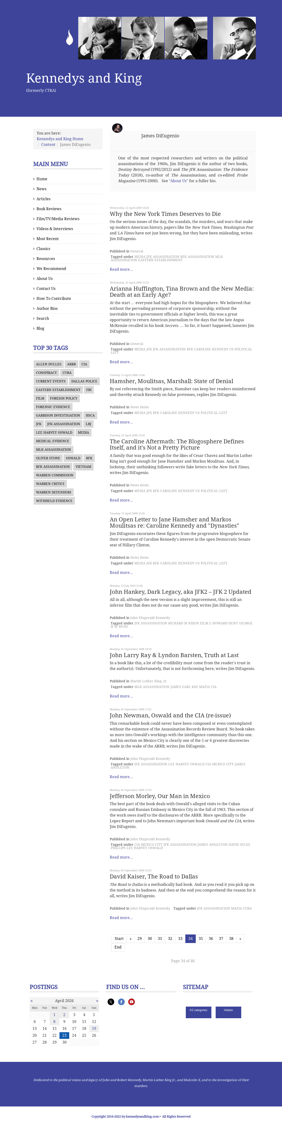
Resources (45, 258)
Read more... (121, 269)
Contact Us (45, 288)
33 (180, 938)
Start (119, 938)
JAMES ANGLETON (212, 844)
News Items (139, 407)
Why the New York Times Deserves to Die (165, 214)
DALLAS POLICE (84, 381)
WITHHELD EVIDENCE (54, 501)
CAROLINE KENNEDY (211, 349)
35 (201, 938)
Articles (43, 199)
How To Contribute (53, 298)
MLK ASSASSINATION (53, 449)
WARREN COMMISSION (54, 475)
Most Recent (47, 239)
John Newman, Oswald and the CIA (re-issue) (170, 715)
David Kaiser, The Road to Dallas (154, 876)
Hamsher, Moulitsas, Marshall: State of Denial (171, 381)
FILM (40, 398)
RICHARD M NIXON (183, 623)
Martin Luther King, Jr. (148, 681)
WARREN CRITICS (50, 484)
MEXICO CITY (223, 764)
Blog (40, 328)
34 (190, 938)
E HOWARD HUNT (223, 623)
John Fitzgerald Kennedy (150, 618)
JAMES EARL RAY (184, 687)
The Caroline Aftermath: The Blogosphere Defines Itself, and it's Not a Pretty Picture (177, 444)
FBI (88, 390)
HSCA (90, 415)
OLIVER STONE (48, 458)
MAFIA (204, 687)
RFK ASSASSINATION (53, 467)
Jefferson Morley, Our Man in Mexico (160, 796)
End (118, 947)
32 (170, 938)
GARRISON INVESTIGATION (58, 415)
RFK (89, 458)
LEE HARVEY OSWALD (54, 432)
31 (160, 938)
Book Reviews (48, 209)
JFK (38, 424)
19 (94, 1028)
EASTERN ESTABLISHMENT (58, 390)
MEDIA (83, 432)
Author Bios (47, 308)
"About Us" (178, 181)
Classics (43, 248)
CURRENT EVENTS (51, 381)
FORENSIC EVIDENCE (53, 407)
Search (42, 318)
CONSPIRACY (46, 373)
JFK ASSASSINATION (63, 424)
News (41, 189)
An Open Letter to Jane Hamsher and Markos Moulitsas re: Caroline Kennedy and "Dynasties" (174, 522)
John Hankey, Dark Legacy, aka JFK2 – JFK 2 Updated (180, 592)
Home (41, 179)
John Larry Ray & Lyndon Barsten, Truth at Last (174, 655)
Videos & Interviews (54, 229)
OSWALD (73, 458)
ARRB (71, 364)
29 (139, 938)
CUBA (67, 373)
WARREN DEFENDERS (53, 492)
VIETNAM (83, 467)
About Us (44, 278)
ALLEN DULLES (48, 364)
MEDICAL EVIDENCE (52, 441)
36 (211, 938)
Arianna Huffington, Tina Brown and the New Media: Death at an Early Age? (182, 291)
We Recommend (51, 268)
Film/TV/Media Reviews (57, 219)
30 (150, 938)
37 (221, 938)
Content (48, 144)
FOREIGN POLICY (63, 398)
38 (231, 938)
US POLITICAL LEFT (211, 413)
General (136, 251)
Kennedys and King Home (60, 139)
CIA (84, 364)
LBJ (88, 424)
